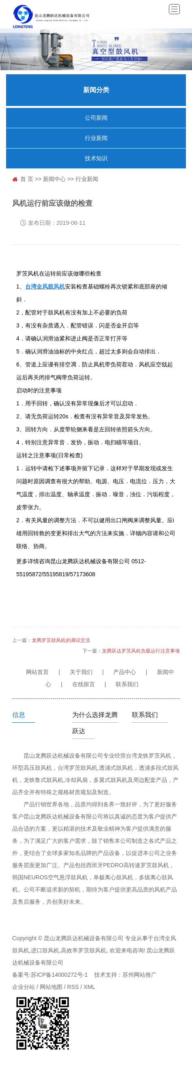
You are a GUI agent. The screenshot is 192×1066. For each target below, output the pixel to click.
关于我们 (81, 672)
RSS (73, 987)
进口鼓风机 (45, 950)
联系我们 (127, 684)
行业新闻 (96, 138)
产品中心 (124, 672)
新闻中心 (54, 179)
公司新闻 (96, 118)
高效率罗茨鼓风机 (83, 950)
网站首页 (37, 672)
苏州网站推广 (140, 974)
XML (89, 987)
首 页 (26, 179)
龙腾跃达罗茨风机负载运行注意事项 (141, 651)
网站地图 (51, 987)
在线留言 (83, 684)
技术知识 (96, 158)
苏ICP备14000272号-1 (59, 974)
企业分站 (23, 987)
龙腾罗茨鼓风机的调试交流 (61, 640)
